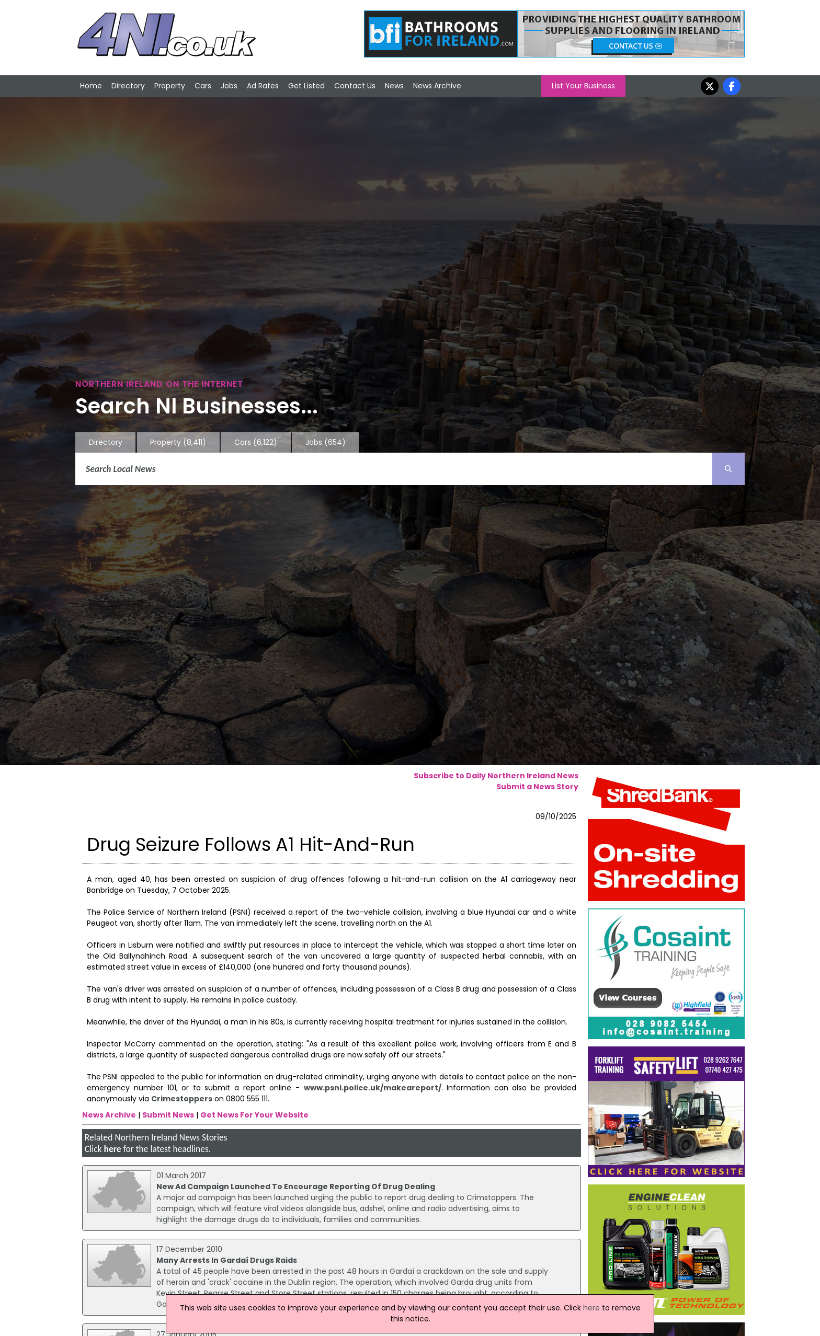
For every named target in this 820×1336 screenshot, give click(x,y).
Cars (203, 85)
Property (169, 85)
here (112, 1149)
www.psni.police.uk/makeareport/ (372, 1087)
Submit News (168, 1115)
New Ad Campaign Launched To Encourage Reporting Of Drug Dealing (295, 1186)
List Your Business (583, 85)
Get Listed (306, 85)
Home (91, 85)
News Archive (437, 85)
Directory (128, 85)
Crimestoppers (181, 1098)
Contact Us (354, 85)
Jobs (229, 85)
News (394, 85)
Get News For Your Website (254, 1115)
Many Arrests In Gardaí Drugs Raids (226, 1260)
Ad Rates (263, 85)
